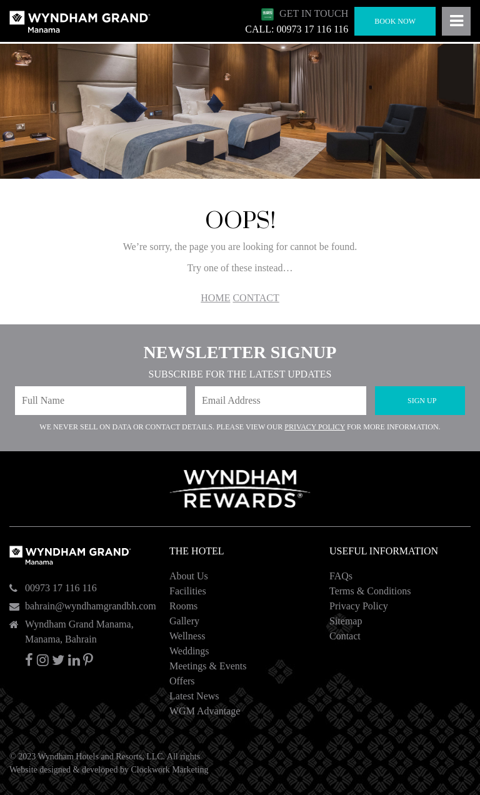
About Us (188, 576)
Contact (345, 636)
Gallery (184, 621)
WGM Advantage (204, 711)
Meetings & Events (208, 666)
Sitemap (345, 621)
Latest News (194, 696)
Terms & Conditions (370, 591)
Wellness (187, 636)
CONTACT (255, 297)
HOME (215, 297)
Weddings (189, 651)
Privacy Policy (314, 426)
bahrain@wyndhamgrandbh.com (90, 606)
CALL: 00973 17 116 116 (296, 29)
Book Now (395, 21)
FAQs (340, 576)
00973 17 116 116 (61, 587)
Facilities (187, 591)
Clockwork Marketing (169, 769)
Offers (182, 681)
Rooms (183, 606)
